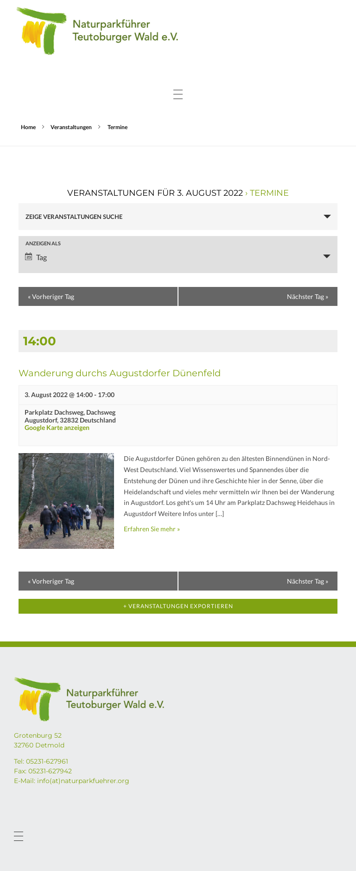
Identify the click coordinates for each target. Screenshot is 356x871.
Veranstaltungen (71, 127)
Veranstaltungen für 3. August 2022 (155, 193)
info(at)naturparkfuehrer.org (83, 781)
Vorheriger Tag (51, 296)
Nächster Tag (307, 296)
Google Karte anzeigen (57, 427)
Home (28, 127)
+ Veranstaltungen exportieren (178, 606)
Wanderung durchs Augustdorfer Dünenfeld (120, 373)
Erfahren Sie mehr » (152, 529)
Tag (36, 257)
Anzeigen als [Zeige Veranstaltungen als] (43, 243)
